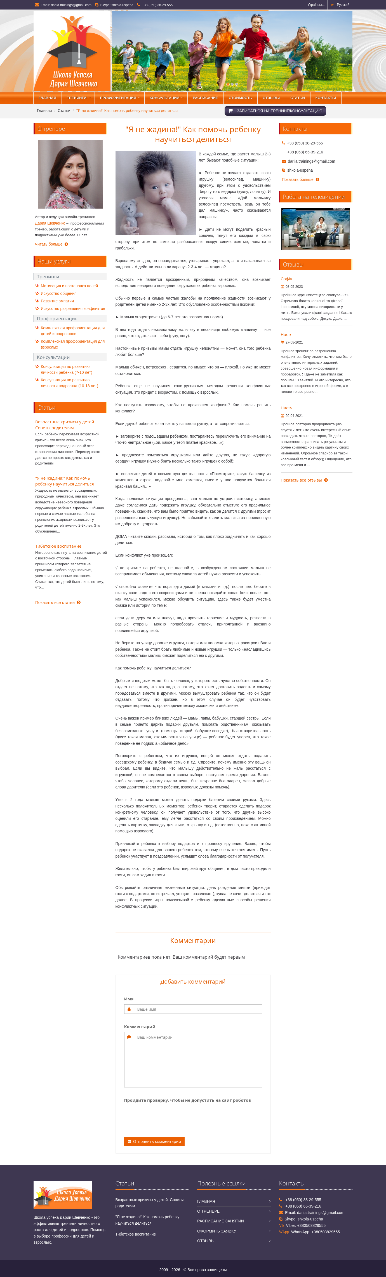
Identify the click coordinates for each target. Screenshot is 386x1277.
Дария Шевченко (50, 223)
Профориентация (118, 98)
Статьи (297, 98)
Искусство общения (59, 293)
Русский (340, 5)
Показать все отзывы (304, 480)
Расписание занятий (220, 1221)
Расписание (205, 98)
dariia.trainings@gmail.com (71, 5)
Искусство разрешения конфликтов (73, 308)
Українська (315, 5)
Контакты (326, 98)
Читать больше (51, 244)
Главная (47, 98)
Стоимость (240, 98)
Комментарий (140, 1026)
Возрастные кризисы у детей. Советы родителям (65, 424)
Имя (129, 998)
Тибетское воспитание (58, 546)
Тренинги (76, 98)
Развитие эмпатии (57, 301)
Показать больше (300, 179)
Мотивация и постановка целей (69, 286)
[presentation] (166, 1116)
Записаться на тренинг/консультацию (275, 110)
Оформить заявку (216, 1231)
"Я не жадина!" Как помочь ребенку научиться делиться (64, 481)
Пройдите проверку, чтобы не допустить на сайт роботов (187, 1100)
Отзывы (271, 98)
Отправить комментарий (154, 1141)
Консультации (164, 98)
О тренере (208, 1211)
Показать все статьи (58, 602)
